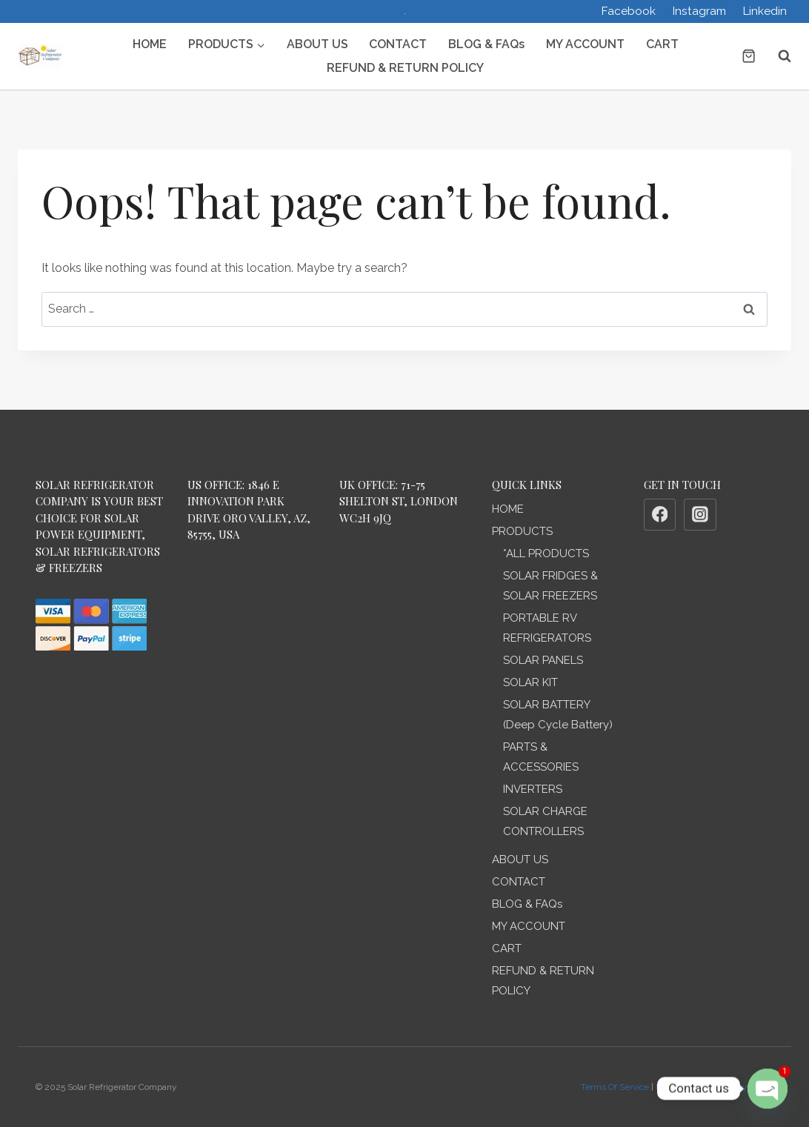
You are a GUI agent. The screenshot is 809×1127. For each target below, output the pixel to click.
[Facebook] (660, 515)
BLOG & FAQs (486, 44)
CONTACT (398, 44)
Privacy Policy (746, 1087)
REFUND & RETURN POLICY (405, 68)
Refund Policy (684, 1087)
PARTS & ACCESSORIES (541, 757)
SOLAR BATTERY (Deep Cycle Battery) (558, 714)
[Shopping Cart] (749, 56)
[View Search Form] (777, 56)
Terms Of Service (615, 1087)
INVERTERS (532, 789)
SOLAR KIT (530, 682)
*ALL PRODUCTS (546, 553)
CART (662, 44)
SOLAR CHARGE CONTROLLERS (545, 821)
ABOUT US (317, 44)
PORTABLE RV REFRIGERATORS (547, 628)
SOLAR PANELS (543, 660)
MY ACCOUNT (585, 44)
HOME (150, 44)
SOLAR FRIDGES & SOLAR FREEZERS (550, 585)
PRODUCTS (522, 531)
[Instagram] (700, 515)
